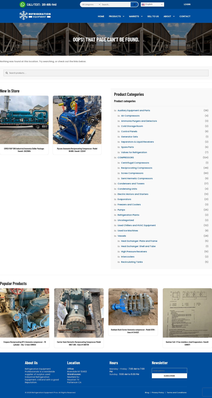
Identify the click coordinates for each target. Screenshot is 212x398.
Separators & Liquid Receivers (137, 141)
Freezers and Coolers (129, 204)
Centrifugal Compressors (135, 162)
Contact (184, 16)
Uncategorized (126, 220)
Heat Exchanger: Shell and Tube (138, 246)
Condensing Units (127, 188)
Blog (147, 392)
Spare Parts (127, 147)
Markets (134, 16)
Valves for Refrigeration (134, 152)
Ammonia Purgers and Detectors (139, 121)
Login (187, 4)
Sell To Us (153, 16)
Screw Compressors (132, 173)
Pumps (121, 209)
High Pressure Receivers (134, 251)
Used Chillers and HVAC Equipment (137, 225)
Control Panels (129, 131)
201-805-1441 (49, 4)
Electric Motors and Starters (133, 194)
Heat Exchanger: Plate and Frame (139, 241)
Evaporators (124, 199)
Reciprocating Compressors (136, 167)
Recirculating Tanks (132, 262)
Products (115, 16)
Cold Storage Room (132, 126)
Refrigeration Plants (128, 215)
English (147, 4)
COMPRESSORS (126, 157)
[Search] (134, 4)
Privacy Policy (158, 392)
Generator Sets (129, 136)
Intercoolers (127, 256)
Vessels (122, 235)
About (167, 16)
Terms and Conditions (176, 392)
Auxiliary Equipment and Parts (134, 110)
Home (101, 16)
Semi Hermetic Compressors (137, 178)
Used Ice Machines (128, 230)
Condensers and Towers (131, 183)
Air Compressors (130, 115)
